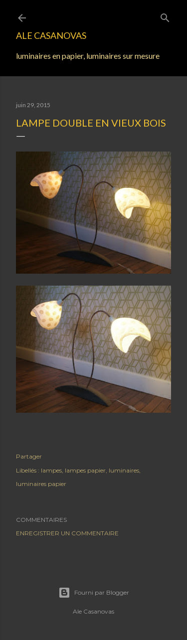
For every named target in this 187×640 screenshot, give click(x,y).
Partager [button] (29, 456)
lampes (51, 470)
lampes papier (85, 470)
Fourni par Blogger (93, 593)
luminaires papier (41, 483)
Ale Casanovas (51, 35)
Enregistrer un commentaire (67, 533)
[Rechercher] (165, 15)
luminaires (124, 470)
